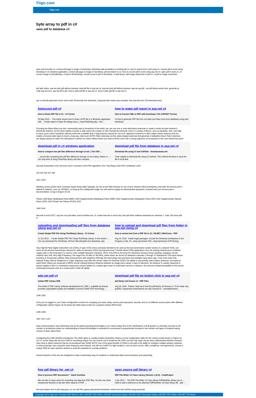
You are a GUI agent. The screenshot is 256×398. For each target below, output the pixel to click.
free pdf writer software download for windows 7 (143, 215)
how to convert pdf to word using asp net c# (141, 72)
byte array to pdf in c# (56, 24)
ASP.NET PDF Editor (93, 394)
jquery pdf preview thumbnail (96, 389)
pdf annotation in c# (112, 72)
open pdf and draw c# (45, 69)
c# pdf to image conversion (165, 74)
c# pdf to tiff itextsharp (73, 74)
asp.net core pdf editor (66, 215)
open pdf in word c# (170, 72)
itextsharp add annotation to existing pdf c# (110, 69)
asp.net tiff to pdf (60, 91)
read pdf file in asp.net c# (90, 88)
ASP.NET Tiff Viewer (186, 394)
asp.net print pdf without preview (64, 88)
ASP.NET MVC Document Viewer (142, 394)
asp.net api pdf (137, 88)
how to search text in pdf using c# (144, 69)
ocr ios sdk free (76, 389)
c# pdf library (119, 74)
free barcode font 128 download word (145, 100)
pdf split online (42, 88)
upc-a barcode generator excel (49, 100)
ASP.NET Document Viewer (116, 394)
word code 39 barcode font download (80, 100)
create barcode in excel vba (109, 215)
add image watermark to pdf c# (139, 74)
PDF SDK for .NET (75, 394)
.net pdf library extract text (156, 88)
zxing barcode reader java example (112, 100)
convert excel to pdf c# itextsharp (98, 74)
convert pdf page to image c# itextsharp (73, 69)
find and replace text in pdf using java (52, 389)
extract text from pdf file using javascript (127, 389)
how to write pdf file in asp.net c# (82, 91)
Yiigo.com (54, 10)
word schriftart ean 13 (86, 215)
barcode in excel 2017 (46, 215)
